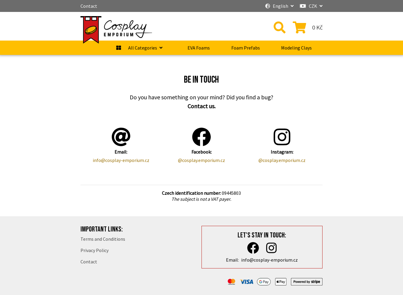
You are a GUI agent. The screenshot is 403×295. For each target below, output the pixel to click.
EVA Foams (198, 48)
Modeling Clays (296, 48)
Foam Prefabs (245, 48)
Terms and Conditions (102, 239)
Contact (88, 6)
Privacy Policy (94, 250)
